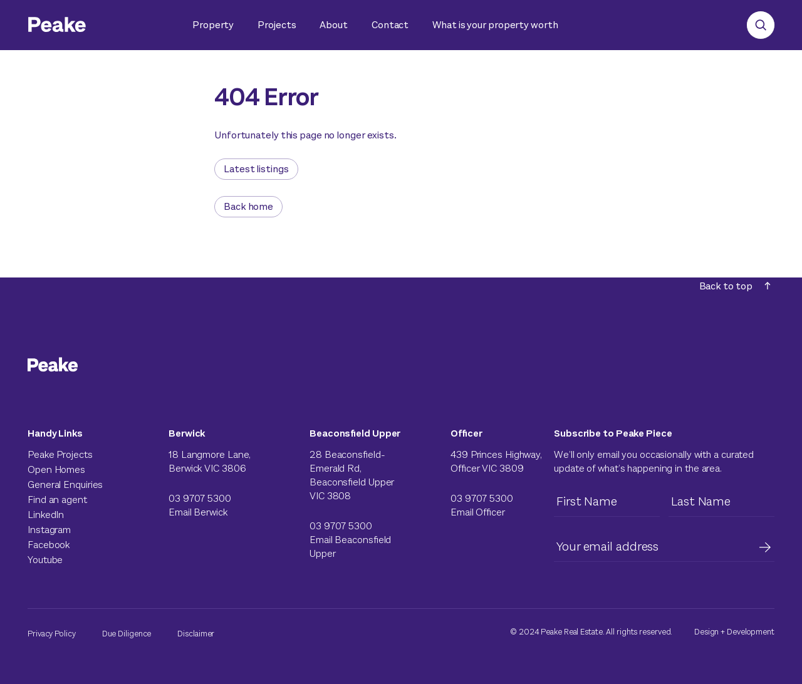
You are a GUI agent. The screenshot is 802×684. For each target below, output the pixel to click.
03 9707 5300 (200, 498)
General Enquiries (65, 484)
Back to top (735, 286)
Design (706, 631)
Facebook (49, 544)
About (334, 24)
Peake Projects (60, 454)
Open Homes (56, 469)
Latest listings (256, 168)
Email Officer (477, 512)
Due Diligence (127, 633)
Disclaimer (195, 633)
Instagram (49, 529)
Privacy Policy (52, 633)
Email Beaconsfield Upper (350, 546)
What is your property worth (495, 24)
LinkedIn (46, 514)
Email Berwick (198, 512)
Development (750, 631)
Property (213, 24)
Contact (390, 24)
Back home (248, 206)
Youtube (45, 559)
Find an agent (57, 499)
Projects (277, 24)
